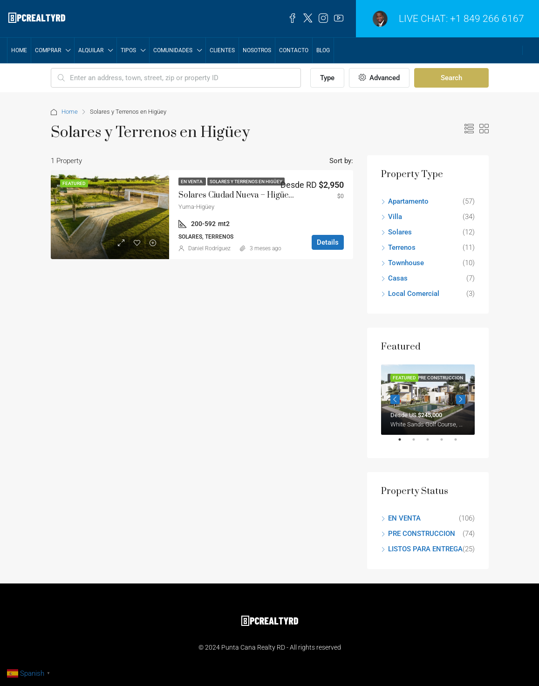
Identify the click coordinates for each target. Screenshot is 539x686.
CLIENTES (222, 50)
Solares (400, 232)
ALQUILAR (90, 50)
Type (327, 78)
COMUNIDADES (172, 50)
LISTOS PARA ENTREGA (425, 549)
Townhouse (406, 263)
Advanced (379, 78)
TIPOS (128, 50)
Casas (398, 278)
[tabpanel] (428, 399)
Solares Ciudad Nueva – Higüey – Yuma (250, 195)
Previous (395, 399)
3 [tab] (432, 443)
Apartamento (408, 201)
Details (328, 242)
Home (19, 50)
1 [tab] (404, 443)
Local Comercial (413, 293)
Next (460, 399)
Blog (323, 50)
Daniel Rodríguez (209, 248)
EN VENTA (192, 181)
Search (451, 78)
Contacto (293, 50)
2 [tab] (418, 443)
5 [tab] (460, 443)
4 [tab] (446, 443)
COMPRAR (48, 50)
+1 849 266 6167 (487, 18)
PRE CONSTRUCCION (421, 533)
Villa (395, 217)
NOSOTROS (257, 50)
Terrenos (402, 247)
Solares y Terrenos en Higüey (246, 181)
